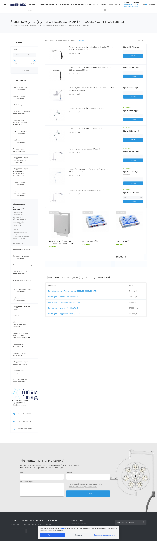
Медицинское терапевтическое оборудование (20, 193)
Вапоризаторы (18, 212)
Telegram (18, 531)
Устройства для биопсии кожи (23, 241)
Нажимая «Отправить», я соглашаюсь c (85, 485)
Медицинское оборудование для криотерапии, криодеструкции (24, 220)
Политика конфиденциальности (104, 535)
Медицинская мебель (21, 249)
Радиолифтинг (18, 243)
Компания (52, 520)
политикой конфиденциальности (83, 487)
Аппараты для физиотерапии (19, 150)
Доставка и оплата (32, 524)
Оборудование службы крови (22, 308)
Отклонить (78, 535)
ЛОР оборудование (21, 105)
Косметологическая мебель (24, 229)
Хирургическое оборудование (19, 183)
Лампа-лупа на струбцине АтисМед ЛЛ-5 (64, 302)
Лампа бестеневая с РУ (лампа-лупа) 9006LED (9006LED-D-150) (72, 291)
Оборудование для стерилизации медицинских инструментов (20, 172)
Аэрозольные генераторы (23, 265)
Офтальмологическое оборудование (21, 112)
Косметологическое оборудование (25, 203)
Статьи (49, 524)
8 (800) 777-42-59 (131, 2)
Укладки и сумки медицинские (19, 354)
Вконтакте (13, 531)
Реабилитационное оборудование (20, 141)
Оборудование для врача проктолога (20, 363)
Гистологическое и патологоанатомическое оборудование (22, 289)
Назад (47, 237)
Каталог (14, 520)
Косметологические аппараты (24, 233)
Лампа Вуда (17, 225)
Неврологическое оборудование (20, 132)
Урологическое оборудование (19, 97)
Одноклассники (28, 531)
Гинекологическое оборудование (20, 88)
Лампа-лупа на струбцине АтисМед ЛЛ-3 (64, 314)
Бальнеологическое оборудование (21, 257)
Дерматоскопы (24, 215)
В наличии (81, 40)
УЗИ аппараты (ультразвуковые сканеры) (19, 324)
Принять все (52, 535)
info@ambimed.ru (131, 6)
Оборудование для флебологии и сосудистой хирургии (21, 335)
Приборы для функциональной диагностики (20, 122)
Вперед (144, 237)
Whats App (34, 531)
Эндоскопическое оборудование (20, 380)
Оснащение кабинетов (32, 520)
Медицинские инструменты (18, 345)
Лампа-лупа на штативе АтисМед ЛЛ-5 (63, 308)
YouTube (23, 531)
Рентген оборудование (22, 280)
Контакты (15, 524)
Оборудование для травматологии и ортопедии (20, 160)
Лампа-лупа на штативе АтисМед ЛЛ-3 (63, 297)
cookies (62, 528)
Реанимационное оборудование (20, 272)
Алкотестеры (18, 315)
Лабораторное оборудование (19, 299)
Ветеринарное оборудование (19, 372)
